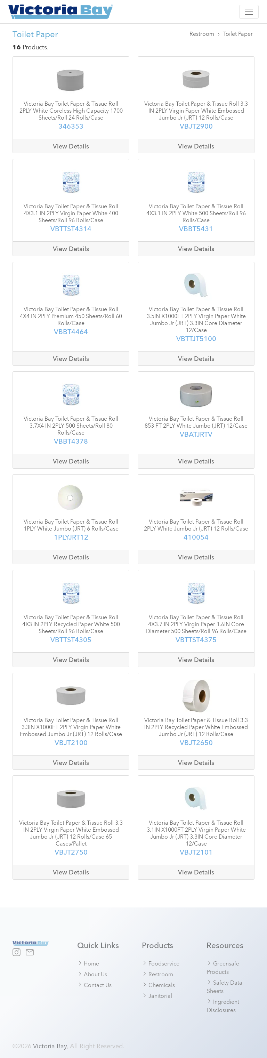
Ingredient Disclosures (223, 1005)
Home (88, 963)
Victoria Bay (50, 1045)
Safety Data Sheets (224, 986)
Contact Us (95, 984)
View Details (71, 146)
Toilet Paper (238, 33)
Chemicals (158, 984)
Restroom (201, 33)
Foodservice (160, 963)
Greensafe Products (223, 967)
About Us (92, 974)
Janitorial (157, 995)
